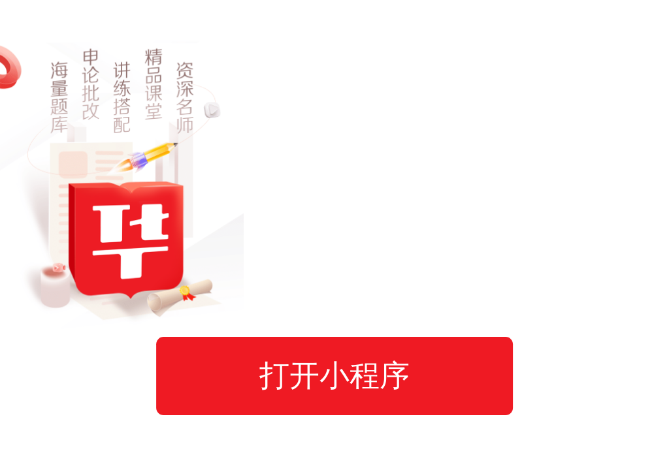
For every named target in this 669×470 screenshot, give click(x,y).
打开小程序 (334, 375)
